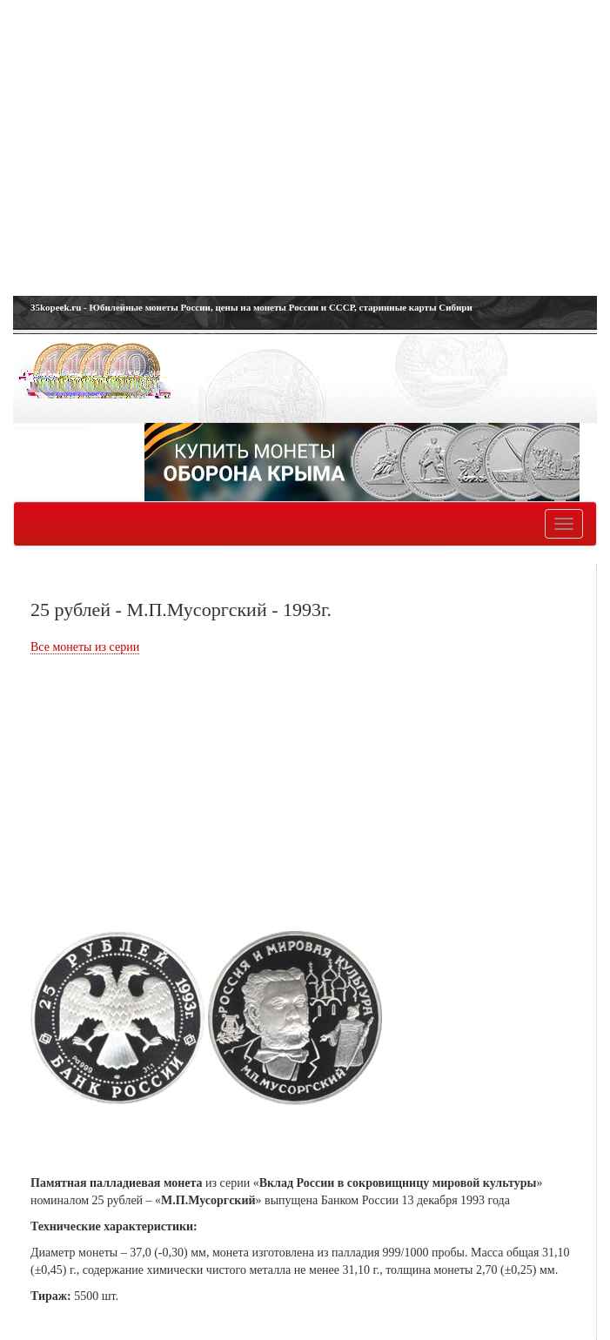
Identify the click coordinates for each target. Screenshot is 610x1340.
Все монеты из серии (84, 646)
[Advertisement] (305, 148)
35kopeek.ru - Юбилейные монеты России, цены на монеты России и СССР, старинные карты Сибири (251, 307)
